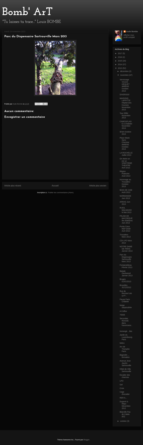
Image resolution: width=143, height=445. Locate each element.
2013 (120, 68)
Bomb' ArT (27, 12)
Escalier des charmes (125, 376)
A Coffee (123, 311)
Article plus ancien (97, 186)
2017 (120, 53)
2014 (120, 64)
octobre (123, 421)
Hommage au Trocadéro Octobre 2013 (125, 182)
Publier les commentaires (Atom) (61, 193)
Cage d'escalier (125, 393)
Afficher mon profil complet (129, 36)
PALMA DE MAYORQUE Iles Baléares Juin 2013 (126, 219)
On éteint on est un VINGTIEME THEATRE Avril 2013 (126, 163)
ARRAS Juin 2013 (125, 203)
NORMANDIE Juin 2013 (125, 197)
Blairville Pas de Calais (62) (125, 414)
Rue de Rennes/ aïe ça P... (126, 293)
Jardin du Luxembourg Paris (126, 337)
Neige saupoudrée (126, 306)
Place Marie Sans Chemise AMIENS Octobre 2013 (125, 143)
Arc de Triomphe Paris (125, 349)
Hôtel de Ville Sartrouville (125, 370)
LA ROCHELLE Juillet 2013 (126, 154)
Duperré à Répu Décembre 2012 (125, 404)
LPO (121, 381)
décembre (124, 71)
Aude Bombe (132, 31)
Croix (122, 388)
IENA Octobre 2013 (125, 133)
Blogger (86, 440)
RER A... (123, 398)
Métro (122, 343)
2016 (120, 57)
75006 (122, 315)
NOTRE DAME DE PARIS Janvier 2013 (126, 248)
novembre (124, 75)
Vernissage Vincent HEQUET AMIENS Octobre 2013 (125, 85)
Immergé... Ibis (126, 331)
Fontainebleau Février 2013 (126, 266)
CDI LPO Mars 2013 (126, 242)
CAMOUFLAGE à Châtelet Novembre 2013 (126, 124)
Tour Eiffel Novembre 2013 (125, 115)
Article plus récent (12, 186)
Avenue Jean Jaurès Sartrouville (125, 363)
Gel (121, 385)
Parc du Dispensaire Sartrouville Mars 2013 (126, 258)
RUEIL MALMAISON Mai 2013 (126, 210)
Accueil (55, 186)
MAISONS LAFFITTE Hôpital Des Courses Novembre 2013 (125, 104)
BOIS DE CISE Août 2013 (126, 191)
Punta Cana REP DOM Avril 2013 (125, 228)
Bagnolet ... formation (125, 356)
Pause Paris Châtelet (125, 300)
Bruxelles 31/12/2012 (125, 286)
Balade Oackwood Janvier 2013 (126, 273)
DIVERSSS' (125, 94)
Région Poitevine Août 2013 (125, 173)
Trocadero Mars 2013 (125, 236)
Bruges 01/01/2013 (125, 280)
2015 (120, 61)
